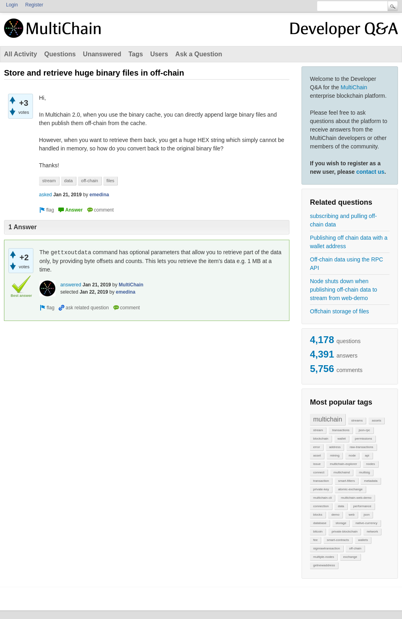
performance (362, 506)
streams (357, 420)
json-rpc (364, 430)
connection (321, 506)
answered (70, 285)
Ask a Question (198, 54)
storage (341, 523)
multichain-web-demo (356, 498)
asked (45, 194)
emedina (99, 194)
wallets (363, 540)
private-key (321, 489)
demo (335, 514)
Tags (135, 54)
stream (318, 430)
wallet (342, 438)
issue (317, 464)
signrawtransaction (326, 548)
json (367, 514)
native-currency (366, 523)
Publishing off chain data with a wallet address (349, 241)
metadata (370, 481)
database (319, 523)
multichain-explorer (343, 464)
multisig (364, 472)
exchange (350, 557)
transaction (321, 481)
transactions (340, 430)
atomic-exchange (350, 489)
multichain (327, 419)
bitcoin (317, 531)
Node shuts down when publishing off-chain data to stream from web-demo (343, 289)
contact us (370, 172)
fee (315, 540)
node (352, 455)
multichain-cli (322, 498)
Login (12, 5)
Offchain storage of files (339, 311)
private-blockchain (344, 531)
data (341, 506)
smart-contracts (338, 540)
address (334, 447)
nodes (370, 464)
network (372, 531)
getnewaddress (324, 565)
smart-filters (346, 481)
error (316, 447)
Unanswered (102, 54)
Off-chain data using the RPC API (346, 263)
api (367, 455)
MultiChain (353, 87)
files (111, 180)
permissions (363, 438)
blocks (317, 514)
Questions (60, 54)
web (352, 514)
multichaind (342, 472)
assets (376, 420)
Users (159, 54)
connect (318, 472)
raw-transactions (361, 447)
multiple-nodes (323, 557)
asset (317, 455)
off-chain (355, 548)
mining (335, 455)
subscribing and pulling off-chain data (343, 220)
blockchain (320, 438)
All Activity (20, 54)
